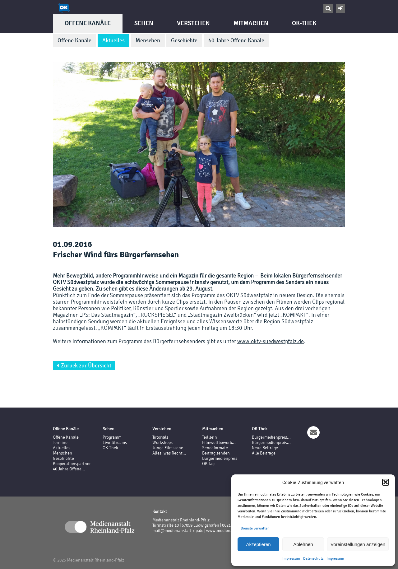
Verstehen (193, 23)
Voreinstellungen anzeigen (358, 544)
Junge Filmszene (167, 447)
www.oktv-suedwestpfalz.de (270, 341)
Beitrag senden (216, 453)
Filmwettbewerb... (219, 442)
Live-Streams (115, 442)
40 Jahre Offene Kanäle (236, 40)
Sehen (143, 23)
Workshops (162, 442)
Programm (112, 437)
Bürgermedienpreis (219, 458)
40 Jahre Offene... (69, 469)
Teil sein (209, 437)
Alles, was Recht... (169, 453)
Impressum (291, 558)
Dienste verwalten (255, 528)
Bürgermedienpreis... (271, 437)
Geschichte (184, 40)
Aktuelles (113, 40)
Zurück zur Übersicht (84, 365)
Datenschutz (313, 558)
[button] (385, 482)
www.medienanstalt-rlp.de (231, 530)
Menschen (148, 40)
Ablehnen (303, 544)
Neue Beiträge (265, 447)
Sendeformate (215, 447)
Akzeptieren (258, 544)
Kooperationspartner (72, 463)
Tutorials (160, 437)
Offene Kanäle (88, 23)
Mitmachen (251, 23)
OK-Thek (304, 23)
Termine (60, 442)
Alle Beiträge (263, 453)
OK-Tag (208, 463)
